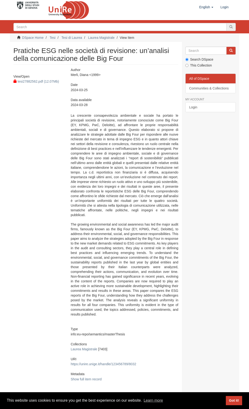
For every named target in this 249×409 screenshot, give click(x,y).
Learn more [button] (153, 400)
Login (193, 107)
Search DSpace (199, 59)
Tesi (53, 38)
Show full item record (86, 379)
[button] (206, 7)
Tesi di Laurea (71, 38)
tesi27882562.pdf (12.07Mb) (36, 81)
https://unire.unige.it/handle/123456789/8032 (103, 364)
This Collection (198, 65)
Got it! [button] (234, 400)
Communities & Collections (209, 88)
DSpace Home (33, 38)
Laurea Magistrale (101, 38)
